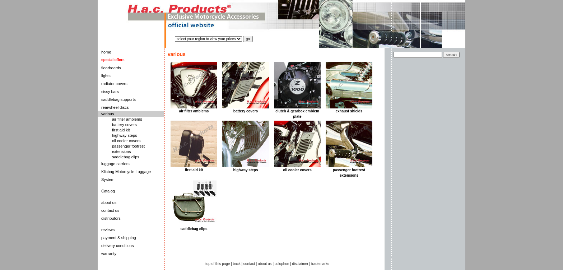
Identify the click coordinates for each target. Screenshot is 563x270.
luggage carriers (115, 164)
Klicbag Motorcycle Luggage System (126, 175)
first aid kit (121, 130)
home (106, 52)
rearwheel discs (115, 107)
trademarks (320, 264)
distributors (111, 218)
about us (108, 202)
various (107, 114)
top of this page (217, 264)
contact (249, 264)
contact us (110, 210)
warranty (108, 253)
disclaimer (300, 264)
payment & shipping (118, 238)
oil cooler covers (126, 141)
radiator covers (114, 84)
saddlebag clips (125, 157)
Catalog (108, 191)
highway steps (124, 135)
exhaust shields (348, 111)
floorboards (111, 68)
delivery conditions (117, 245)
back (237, 264)
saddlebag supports (118, 99)
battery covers (124, 124)
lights (106, 76)
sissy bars (110, 91)
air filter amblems (127, 119)
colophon (282, 264)
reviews (108, 230)
